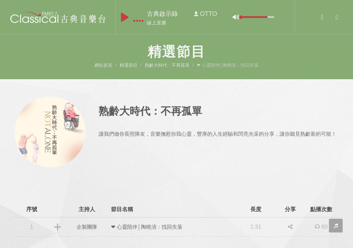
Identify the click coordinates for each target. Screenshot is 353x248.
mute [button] (236, 17)
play (124, 17)
